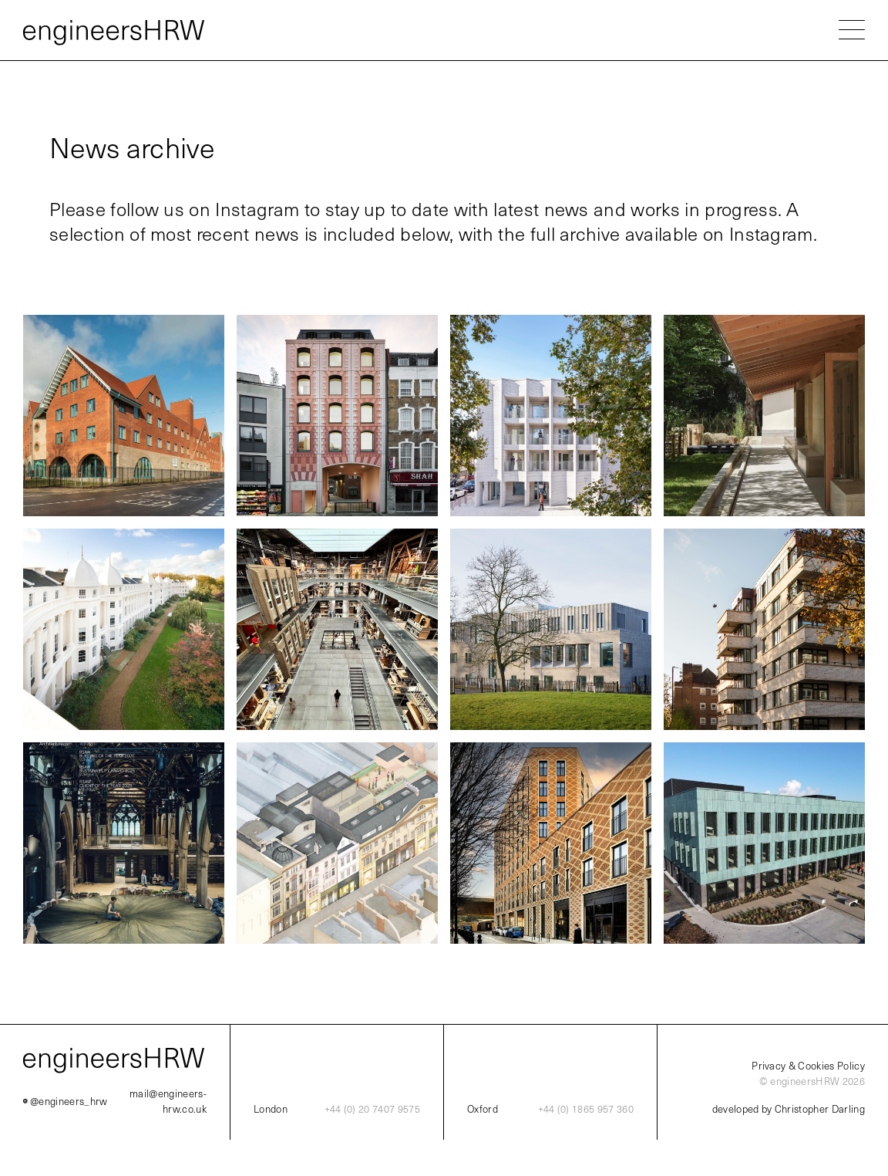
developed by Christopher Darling (788, 1109)
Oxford (482, 1109)
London (271, 1109)
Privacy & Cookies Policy (808, 1066)
